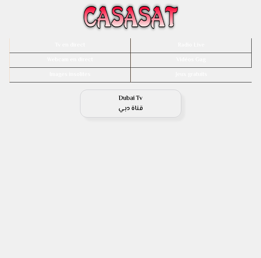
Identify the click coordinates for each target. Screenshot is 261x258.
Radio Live (191, 45)
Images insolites (70, 74)
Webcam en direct (70, 60)
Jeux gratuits (191, 74)
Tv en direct (70, 45)
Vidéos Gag (191, 60)
